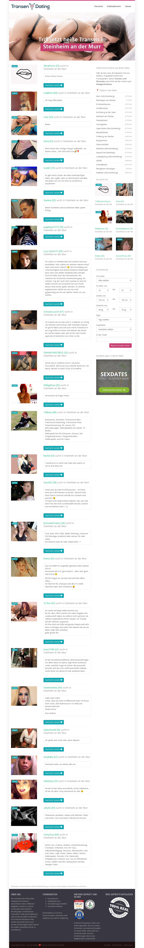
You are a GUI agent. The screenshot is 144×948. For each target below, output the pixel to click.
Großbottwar (114, 108)
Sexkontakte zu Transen (52, 913)
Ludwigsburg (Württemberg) (114, 156)
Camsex (128, 6)
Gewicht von (101, 305)
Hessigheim (114, 124)
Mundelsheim (114, 132)
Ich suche (100, 276)
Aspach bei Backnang (114, 152)
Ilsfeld (114, 160)
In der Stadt (101, 334)
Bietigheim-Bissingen (114, 168)
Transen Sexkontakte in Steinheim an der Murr (67, 886)
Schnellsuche (53, 898)
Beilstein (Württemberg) (114, 148)
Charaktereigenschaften (57, 904)
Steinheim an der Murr (54, 69)
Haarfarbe (100, 325)
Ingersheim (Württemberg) (114, 128)
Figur (98, 315)
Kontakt (107, 945)
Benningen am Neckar (114, 100)
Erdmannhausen (114, 104)
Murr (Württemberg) (114, 96)
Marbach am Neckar (114, 116)
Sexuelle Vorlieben (55, 906)
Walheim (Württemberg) (114, 173)
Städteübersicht (114, 6)
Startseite (98, 6)
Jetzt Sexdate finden (120, 345)
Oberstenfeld (114, 144)
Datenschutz (117, 945)
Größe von (101, 295)
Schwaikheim (114, 164)
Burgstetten (114, 140)
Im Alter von (101, 285)
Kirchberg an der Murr (114, 112)
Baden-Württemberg (40, 886)
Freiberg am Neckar (114, 136)
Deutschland (25, 886)
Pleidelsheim (114, 120)
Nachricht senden (53, 85)
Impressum (128, 945)
